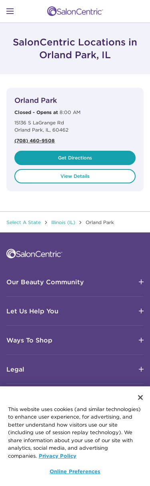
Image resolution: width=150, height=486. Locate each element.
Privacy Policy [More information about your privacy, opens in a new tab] (57, 456)
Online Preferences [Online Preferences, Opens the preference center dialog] (75, 472)
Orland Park (35, 100)
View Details (75, 176)
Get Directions (75, 158)
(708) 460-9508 (34, 140)
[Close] (140, 398)
